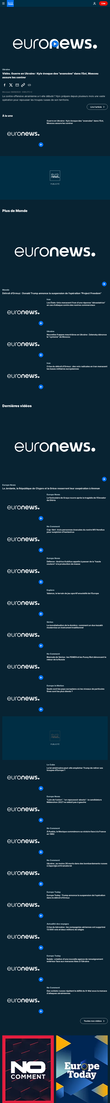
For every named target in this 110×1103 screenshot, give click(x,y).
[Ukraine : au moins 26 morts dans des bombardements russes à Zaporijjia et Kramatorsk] (77, 874)
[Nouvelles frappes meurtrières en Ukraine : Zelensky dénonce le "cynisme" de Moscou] (77, 345)
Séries (50, 622)
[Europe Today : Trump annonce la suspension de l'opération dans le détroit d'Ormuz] (77, 906)
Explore (50, 590)
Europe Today (54, 892)
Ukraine (50, 331)
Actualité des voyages (58, 924)
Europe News (9, 485)
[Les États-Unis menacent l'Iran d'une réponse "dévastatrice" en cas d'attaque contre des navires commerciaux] (77, 314)
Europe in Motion (55, 686)
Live (103, 3)
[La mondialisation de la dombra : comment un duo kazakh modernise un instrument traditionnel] (77, 636)
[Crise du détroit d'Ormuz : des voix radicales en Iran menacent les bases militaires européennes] (77, 377)
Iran (49, 299)
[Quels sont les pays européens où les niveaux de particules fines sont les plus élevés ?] (77, 700)
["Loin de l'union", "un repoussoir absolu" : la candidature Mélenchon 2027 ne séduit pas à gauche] (77, 811)
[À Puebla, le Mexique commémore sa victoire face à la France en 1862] (77, 843)
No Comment (53, 526)
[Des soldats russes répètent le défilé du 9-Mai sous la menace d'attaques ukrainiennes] (77, 1002)
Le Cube (51, 764)
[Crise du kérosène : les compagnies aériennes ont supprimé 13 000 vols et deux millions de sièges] (77, 938)
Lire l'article (96, 107)
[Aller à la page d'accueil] (10, 3)
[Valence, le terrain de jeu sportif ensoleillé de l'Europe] (77, 604)
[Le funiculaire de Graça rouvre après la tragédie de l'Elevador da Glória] (77, 509)
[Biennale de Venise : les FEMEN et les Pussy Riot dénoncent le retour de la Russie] (77, 668)
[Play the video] (55, 44)
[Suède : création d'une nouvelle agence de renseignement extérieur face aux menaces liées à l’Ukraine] (77, 970)
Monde (5, 290)
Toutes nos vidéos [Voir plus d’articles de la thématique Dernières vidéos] (93, 1021)
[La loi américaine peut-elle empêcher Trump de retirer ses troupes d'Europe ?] (77, 779)
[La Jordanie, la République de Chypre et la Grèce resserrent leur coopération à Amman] (55, 488)
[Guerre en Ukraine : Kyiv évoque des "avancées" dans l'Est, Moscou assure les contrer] (77, 134)
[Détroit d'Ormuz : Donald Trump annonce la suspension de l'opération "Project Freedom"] (55, 293)
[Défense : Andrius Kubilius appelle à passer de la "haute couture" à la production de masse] (77, 572)
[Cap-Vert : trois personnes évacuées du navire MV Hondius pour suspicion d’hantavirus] (77, 541)
